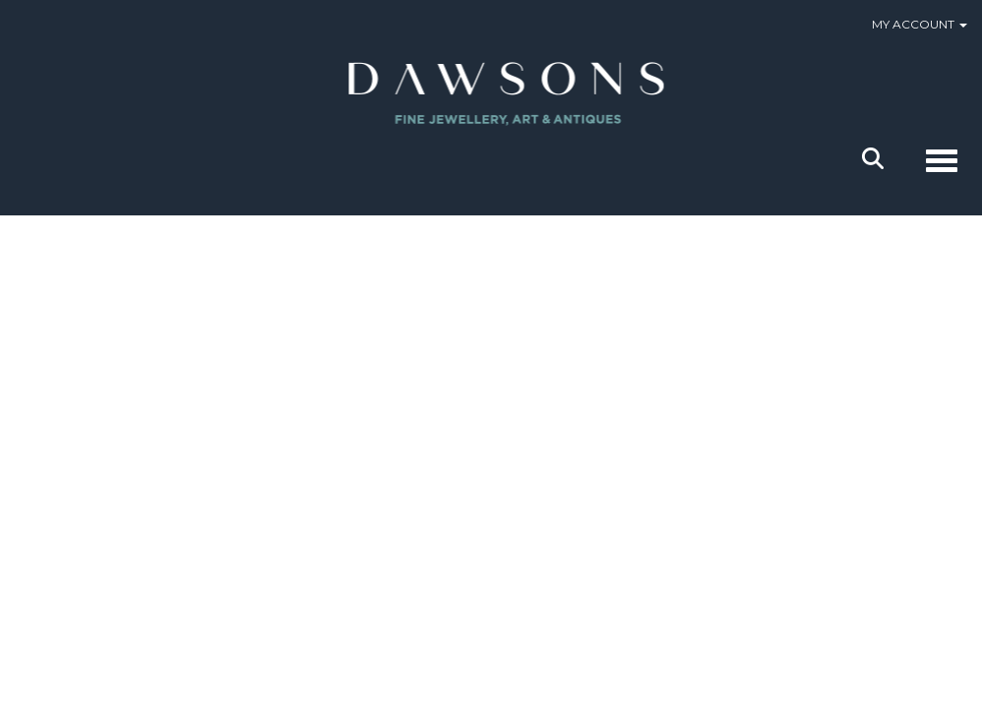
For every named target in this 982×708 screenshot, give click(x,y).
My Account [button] (919, 24)
